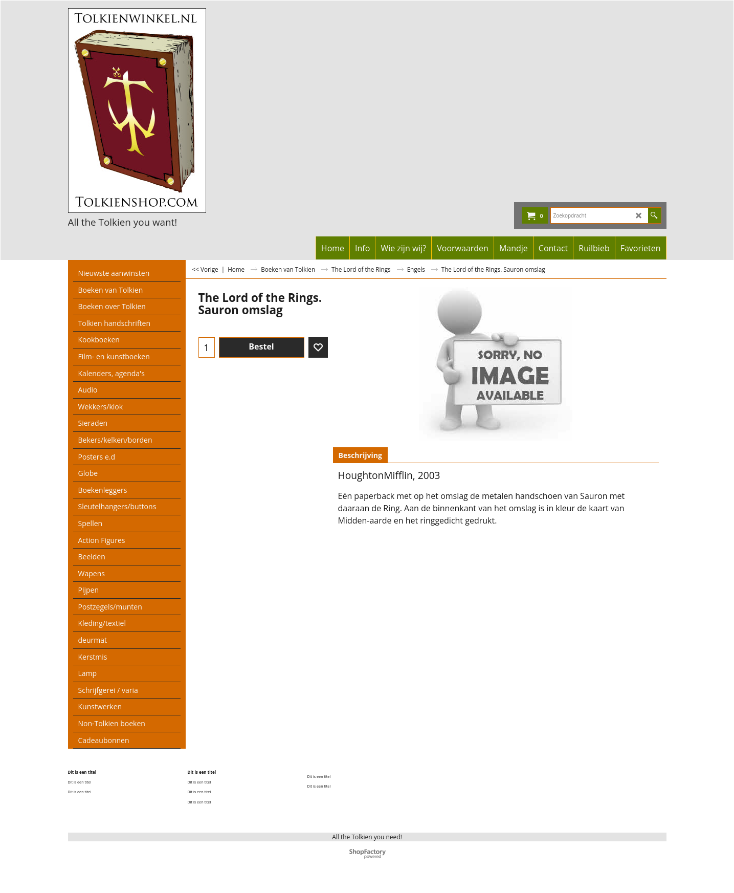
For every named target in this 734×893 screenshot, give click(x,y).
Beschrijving (360, 455)
